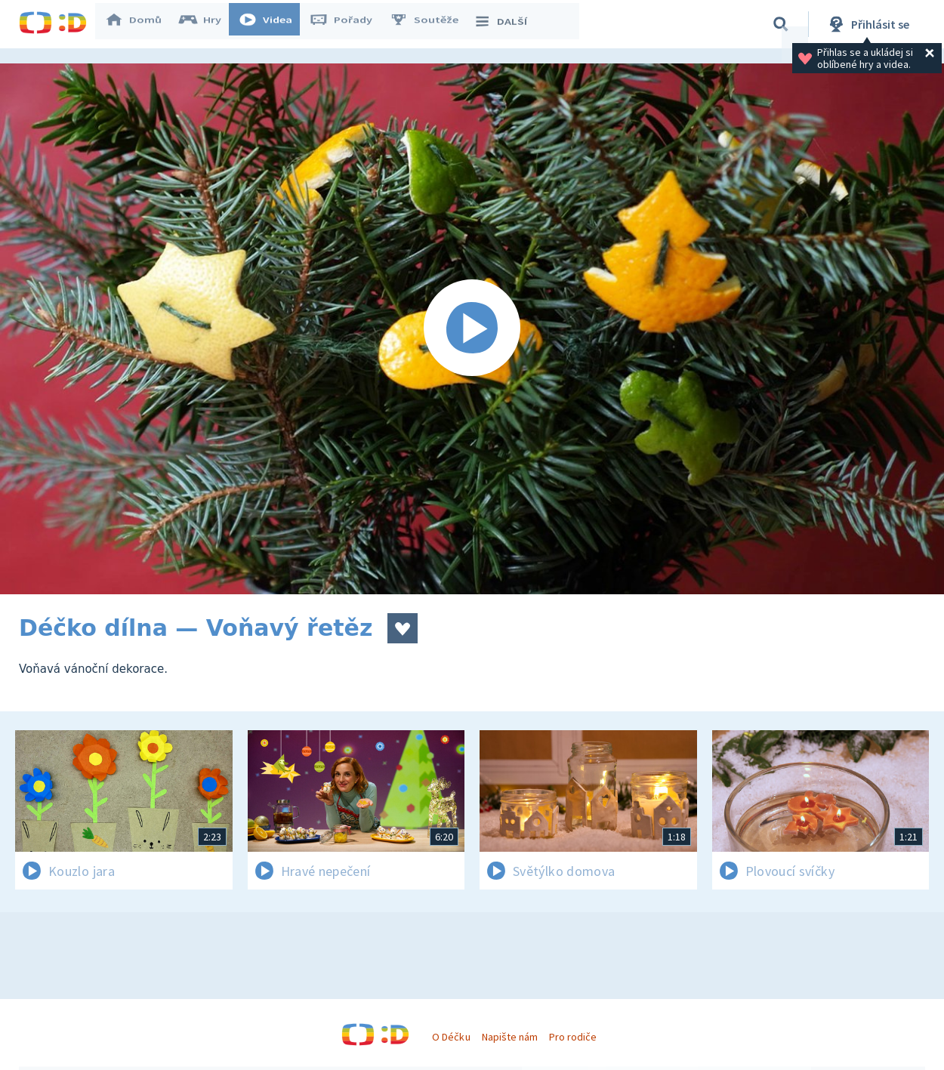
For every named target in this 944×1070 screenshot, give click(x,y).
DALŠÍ (507, 24)
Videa (273, 24)
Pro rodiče (573, 1037)
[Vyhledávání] (781, 24)
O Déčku (451, 1037)
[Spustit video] (472, 328)
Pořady (348, 24)
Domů (140, 24)
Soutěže (431, 24)
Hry (207, 24)
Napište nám (510, 1037)
